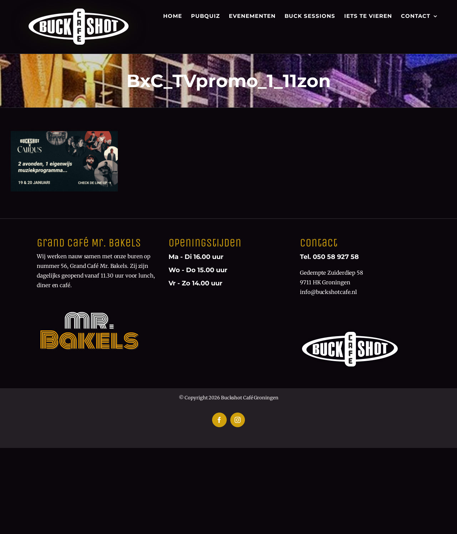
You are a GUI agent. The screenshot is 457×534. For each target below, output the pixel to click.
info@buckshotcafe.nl (328, 292)
